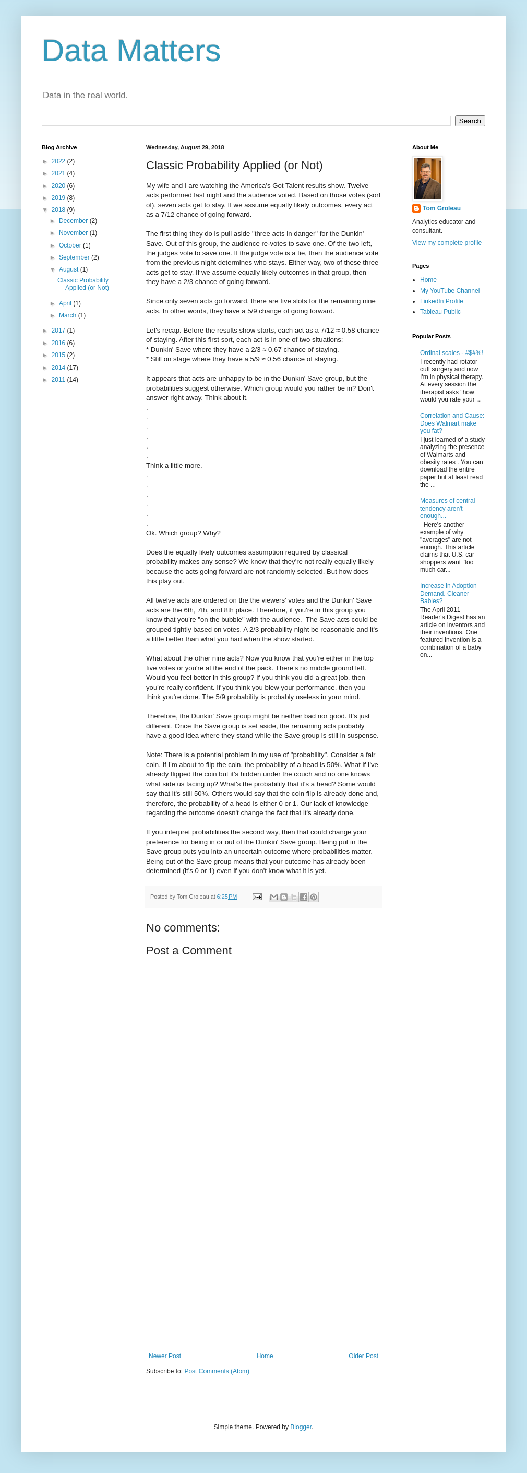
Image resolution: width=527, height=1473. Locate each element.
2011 (59, 379)
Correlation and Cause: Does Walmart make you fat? (452, 423)
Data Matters (131, 50)
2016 (59, 343)
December (74, 221)
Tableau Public (440, 311)
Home (265, 1356)
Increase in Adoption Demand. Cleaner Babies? (448, 593)
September (75, 257)
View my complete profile (447, 242)
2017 (59, 330)
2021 (59, 173)
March (68, 315)
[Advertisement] (263, 1266)
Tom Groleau (442, 208)
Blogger (301, 1427)
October (71, 245)
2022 (59, 161)
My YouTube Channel (450, 290)
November (74, 233)
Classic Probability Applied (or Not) (83, 284)
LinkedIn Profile (441, 301)
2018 (59, 210)
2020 (59, 186)
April (66, 303)
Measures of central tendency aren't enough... (447, 508)
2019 (59, 198)
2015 (59, 355)
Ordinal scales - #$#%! (451, 353)
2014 (59, 367)
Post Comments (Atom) (216, 1371)
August (69, 269)
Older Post (363, 1356)
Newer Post (165, 1356)
